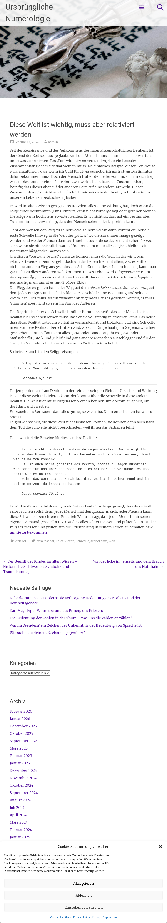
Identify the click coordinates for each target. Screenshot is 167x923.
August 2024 (20, 800)
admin (53, 142)
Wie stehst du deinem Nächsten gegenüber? (47, 633)
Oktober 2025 (21, 733)
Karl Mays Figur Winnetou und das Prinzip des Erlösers (56, 610)
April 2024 (18, 815)
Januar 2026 (20, 718)
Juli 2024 (17, 807)
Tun (104, 541)
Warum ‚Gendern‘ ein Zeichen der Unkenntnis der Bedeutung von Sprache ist (76, 625)
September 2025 (24, 741)
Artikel (20, 541)
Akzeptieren (83, 883)
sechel (95, 541)
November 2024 (23, 778)
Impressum (110, 917)
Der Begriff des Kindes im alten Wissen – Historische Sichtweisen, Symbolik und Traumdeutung (40, 566)
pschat (49, 541)
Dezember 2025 (23, 726)
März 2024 (19, 822)
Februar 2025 (21, 755)
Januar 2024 (20, 837)
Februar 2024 (21, 830)
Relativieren (65, 541)
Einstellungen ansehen (84, 907)
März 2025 (19, 748)
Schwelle (82, 541)
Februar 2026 (21, 711)
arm (40, 541)
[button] (160, 847)
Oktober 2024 (21, 785)
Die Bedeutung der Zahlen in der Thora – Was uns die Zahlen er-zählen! (71, 618)
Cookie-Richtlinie (60, 917)
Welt (112, 541)
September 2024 (24, 793)
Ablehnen (84, 895)
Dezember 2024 (23, 770)
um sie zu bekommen (28, 532)
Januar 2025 (20, 763)
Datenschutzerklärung (86, 917)
